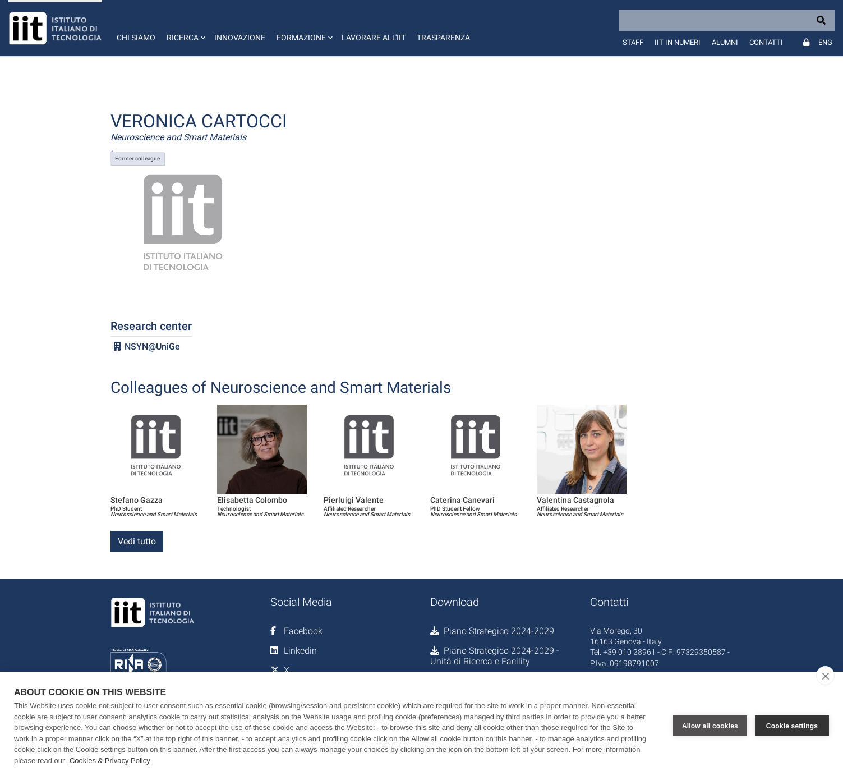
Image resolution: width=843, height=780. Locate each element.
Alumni (725, 42)
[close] (825, 675)
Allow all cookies (710, 726)
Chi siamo (136, 37)
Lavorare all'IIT (374, 37)
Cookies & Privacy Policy (110, 760)
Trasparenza (443, 37)
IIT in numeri (678, 42)
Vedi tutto (137, 541)
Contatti (766, 42)
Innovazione (239, 37)
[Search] (727, 20)
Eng (825, 42)
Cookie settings (792, 726)
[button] (185, 28)
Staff (633, 42)
